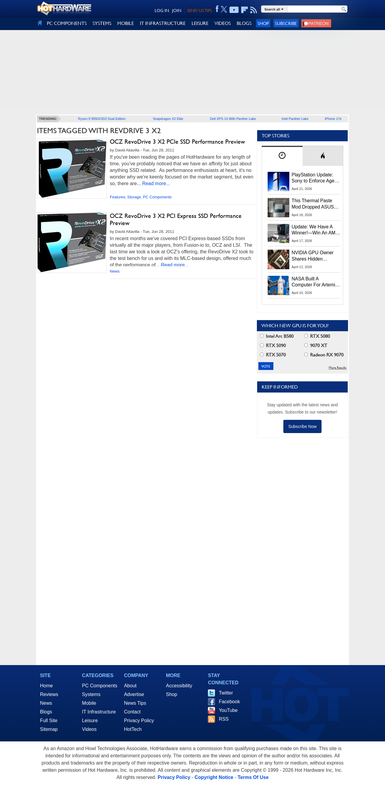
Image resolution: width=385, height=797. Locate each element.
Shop (263, 23)
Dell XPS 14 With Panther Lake (233, 119)
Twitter (226, 692)
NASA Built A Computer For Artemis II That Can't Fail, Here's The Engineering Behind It (315, 282)
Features (117, 197)
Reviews (49, 694)
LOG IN (162, 10)
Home (46, 685)
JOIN (176, 10)
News (115, 271)
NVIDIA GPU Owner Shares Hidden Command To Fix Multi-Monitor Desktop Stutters (316, 256)
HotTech (133, 729)
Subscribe (286, 23)
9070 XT (315, 345)
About (130, 685)
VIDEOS (222, 23)
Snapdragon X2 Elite (168, 119)
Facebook (229, 701)
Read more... (156, 183)
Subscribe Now (302, 426)
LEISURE (200, 23)
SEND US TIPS (199, 10)
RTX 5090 (273, 345)
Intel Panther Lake (295, 119)
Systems (91, 694)
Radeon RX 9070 (323, 355)
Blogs (46, 711)
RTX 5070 (273, 355)
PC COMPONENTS (67, 23)
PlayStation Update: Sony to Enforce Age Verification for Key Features (313, 178)
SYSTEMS (102, 23)
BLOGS (244, 23)
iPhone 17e (333, 119)
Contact (132, 711)
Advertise (134, 694)
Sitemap (49, 729)
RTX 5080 (317, 336)
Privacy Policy (139, 720)
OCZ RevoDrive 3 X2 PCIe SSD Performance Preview (177, 141)
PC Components (157, 197)
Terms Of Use (253, 777)
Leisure (90, 720)
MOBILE (125, 23)
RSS (224, 719)
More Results (337, 368)
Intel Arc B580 (277, 336)
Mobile (89, 703)
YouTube (228, 710)
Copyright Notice (214, 777)
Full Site (48, 720)
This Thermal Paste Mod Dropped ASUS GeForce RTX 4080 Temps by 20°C (313, 204)
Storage (134, 197)
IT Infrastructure (99, 711)
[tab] (282, 156)
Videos (89, 729)
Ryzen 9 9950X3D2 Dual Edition (102, 119)
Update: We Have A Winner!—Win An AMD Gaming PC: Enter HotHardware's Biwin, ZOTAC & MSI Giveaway (315, 230)
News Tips (135, 703)
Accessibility (179, 685)
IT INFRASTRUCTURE (163, 23)
